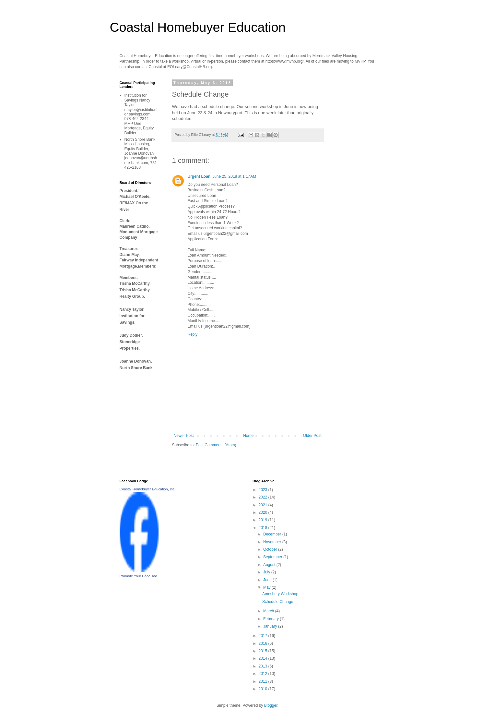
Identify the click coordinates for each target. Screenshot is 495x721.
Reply (193, 334)
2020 (263, 512)
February (271, 619)
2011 (263, 681)
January (270, 626)
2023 (263, 489)
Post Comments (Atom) (216, 445)
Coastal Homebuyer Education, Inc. (148, 489)
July (267, 572)
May (267, 587)
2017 (263, 635)
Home (248, 435)
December (272, 534)
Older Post (312, 435)
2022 (263, 497)
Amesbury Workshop (280, 594)
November (272, 542)
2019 (263, 520)
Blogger (270, 705)
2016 (263, 643)
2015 (263, 651)
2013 (263, 666)
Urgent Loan (199, 176)
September (273, 557)
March (269, 611)
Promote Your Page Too (138, 576)
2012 (263, 673)
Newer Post (184, 435)
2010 (263, 689)
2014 (263, 658)
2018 (263, 527)
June (268, 580)
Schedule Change (277, 601)
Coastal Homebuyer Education (198, 27)
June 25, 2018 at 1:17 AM (234, 176)
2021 (263, 505)
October (270, 549)
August (270, 564)
